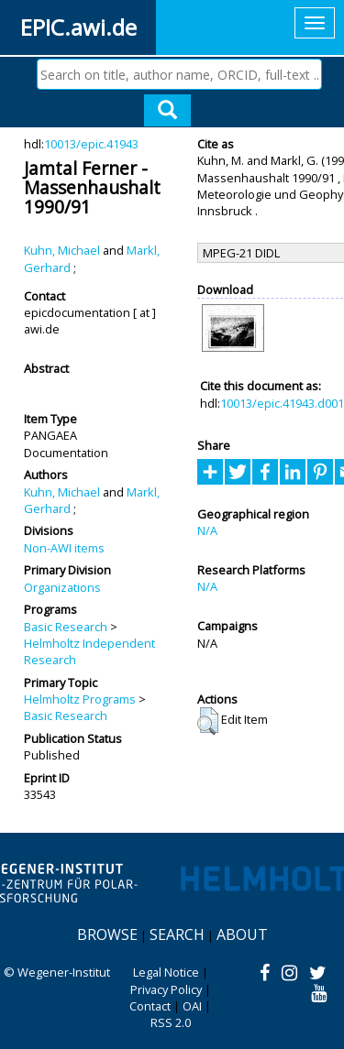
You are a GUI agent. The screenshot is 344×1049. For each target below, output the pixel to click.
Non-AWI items (64, 548)
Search (177, 934)
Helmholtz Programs (80, 699)
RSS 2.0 (170, 1022)
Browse (107, 934)
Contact (150, 1006)
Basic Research (65, 626)
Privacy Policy (166, 989)
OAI (192, 1006)
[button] (207, 721)
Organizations (62, 587)
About (242, 934)
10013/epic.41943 (91, 144)
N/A (207, 530)
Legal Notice (166, 972)
